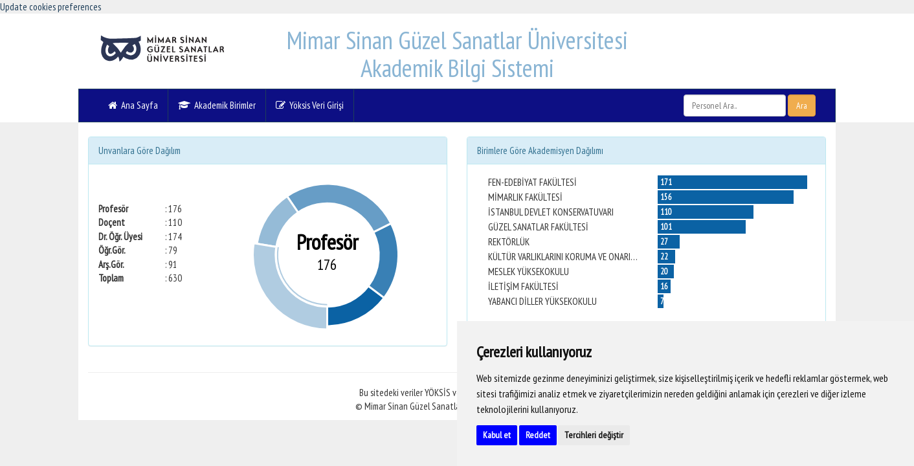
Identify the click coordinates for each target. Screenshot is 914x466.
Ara (801, 105)
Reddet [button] (538, 435)
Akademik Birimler (217, 105)
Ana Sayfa (133, 105)
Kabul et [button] (497, 435)
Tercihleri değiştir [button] (593, 435)
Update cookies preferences (50, 7)
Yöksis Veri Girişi (310, 105)
